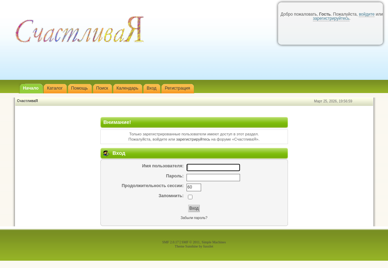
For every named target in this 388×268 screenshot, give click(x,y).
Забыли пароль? (194, 218)
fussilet (208, 246)
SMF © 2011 (191, 242)
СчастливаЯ (27, 101)
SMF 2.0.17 (170, 242)
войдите (366, 14)
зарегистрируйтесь (331, 18)
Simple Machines (213, 242)
